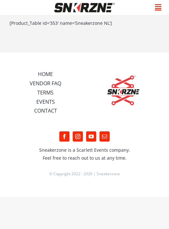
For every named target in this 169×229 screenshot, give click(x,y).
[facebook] (64, 152)
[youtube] (91, 152)
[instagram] (78, 152)
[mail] (104, 152)
